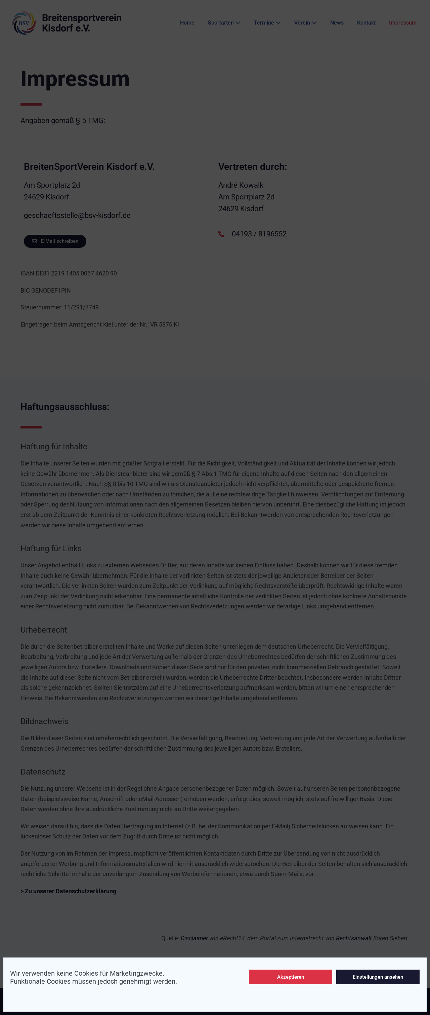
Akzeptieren (290, 977)
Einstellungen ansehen (378, 977)
